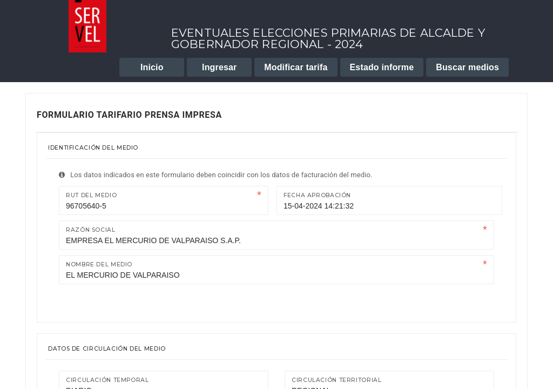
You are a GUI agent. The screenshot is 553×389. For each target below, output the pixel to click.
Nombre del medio (99, 264)
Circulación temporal (107, 380)
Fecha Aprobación (317, 195)
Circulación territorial (337, 380)
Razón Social (91, 229)
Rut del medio (91, 195)
